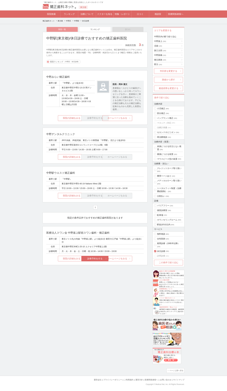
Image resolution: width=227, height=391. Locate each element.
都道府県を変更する (168, 88)
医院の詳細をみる (62, 118)
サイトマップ (178, 379)
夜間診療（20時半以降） (168, 243)
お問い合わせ (165, 379)
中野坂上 (160, 41)
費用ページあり (164, 176)
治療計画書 (162, 127)
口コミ (140, 14)
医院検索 (51, 14)
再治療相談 (162, 137)
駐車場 (160, 215)
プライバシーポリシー (112, 379)
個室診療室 (162, 210)
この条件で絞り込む (168, 262)
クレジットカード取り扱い (169, 168)
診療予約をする (95, 259)
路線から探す (168, 79)
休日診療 (161, 251)
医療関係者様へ (175, 14)
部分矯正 (161, 113)
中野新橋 (160, 55)
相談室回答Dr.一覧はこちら (168, 307)
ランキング (69, 14)
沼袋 (158, 46)
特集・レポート (122, 14)
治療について (87, 14)
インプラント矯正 (165, 118)
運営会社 (97, 379)
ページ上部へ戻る (176, 370)
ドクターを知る (104, 14)
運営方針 (139, 379)
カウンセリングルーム (167, 220)
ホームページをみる (127, 118)
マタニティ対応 (164, 123)
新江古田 (160, 50)
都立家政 (160, 60)
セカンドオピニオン (166, 132)
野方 (158, 64)
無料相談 (161, 234)
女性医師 (161, 239)
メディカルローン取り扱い (169, 180)
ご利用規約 (128, 379)
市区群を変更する (168, 71)
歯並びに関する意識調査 (167, 271)
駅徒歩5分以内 (163, 224)
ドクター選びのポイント (167, 298)
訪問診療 (161, 256)
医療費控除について (165, 289)
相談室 (158, 14)
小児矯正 (161, 108)
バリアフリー (163, 205)
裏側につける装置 (165, 154)
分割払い (161, 196)
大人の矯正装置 (164, 280)
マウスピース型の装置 (167, 159)
